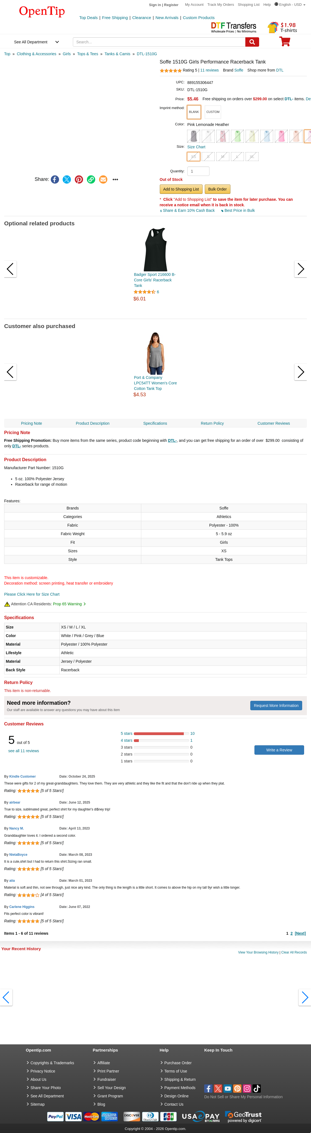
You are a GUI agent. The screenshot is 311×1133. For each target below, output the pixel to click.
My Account (194, 4)
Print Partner (108, 1071)
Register (171, 5)
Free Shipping (115, 17)
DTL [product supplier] (279, 70)
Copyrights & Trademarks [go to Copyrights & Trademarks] (52, 1063)
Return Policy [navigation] (212, 423)
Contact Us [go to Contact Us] (174, 1104)
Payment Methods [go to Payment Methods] (180, 1088)
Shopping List (249, 4)
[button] (290, 4)
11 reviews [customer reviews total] (209, 70)
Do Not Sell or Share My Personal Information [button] (243, 1097)
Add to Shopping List (181, 189)
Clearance (141, 17)
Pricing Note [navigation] (31, 423)
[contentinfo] (42, 11)
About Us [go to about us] (39, 1079)
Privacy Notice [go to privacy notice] (43, 1071)
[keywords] (159, 42)
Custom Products (199, 17)
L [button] (237, 156)
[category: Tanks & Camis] (117, 54)
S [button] (208, 156)
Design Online (176, 1096)
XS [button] (193, 156)
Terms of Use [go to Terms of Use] (175, 1071)
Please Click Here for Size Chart (32, 594)
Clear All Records (294, 952)
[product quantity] (198, 171)
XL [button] (252, 156)
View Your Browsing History (258, 952)
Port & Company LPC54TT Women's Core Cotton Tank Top (155, 383)
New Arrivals (166, 17)
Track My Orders (221, 4)
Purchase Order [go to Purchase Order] (178, 1063)
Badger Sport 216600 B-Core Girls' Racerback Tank (155, 280)
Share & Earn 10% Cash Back (188, 210)
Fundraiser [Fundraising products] (106, 1079)
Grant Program (110, 1096)
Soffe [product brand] (238, 70)
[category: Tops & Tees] (87, 54)
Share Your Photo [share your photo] (46, 1088)
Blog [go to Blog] (101, 1104)
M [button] (222, 156)
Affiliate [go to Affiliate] (103, 1063)
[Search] (252, 42)
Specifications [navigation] (155, 423)
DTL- (172, 440)
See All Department (30, 42)
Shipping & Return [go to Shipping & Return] (180, 1079)
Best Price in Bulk (238, 210)
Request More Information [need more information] (276, 705)
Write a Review (279, 750)
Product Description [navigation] (93, 423)
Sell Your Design (111, 1088)
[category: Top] (7, 54)
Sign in (155, 5)
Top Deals (88, 17)
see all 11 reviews (23, 751)
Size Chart (196, 147)
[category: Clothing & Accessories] (36, 54)
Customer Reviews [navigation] (273, 423)
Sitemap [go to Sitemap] (38, 1104)
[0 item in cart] (284, 43)
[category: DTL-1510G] (147, 54)
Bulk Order (217, 189)
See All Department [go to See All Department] (47, 1096)
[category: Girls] (67, 54)
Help (267, 4)
